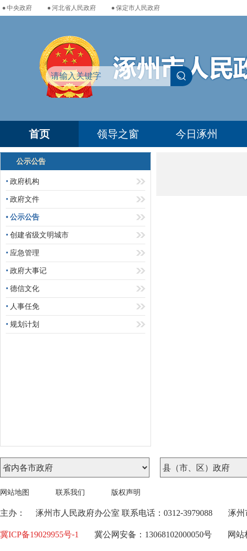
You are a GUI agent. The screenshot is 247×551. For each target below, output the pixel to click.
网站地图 (14, 492)
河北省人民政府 (74, 8)
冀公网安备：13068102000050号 (153, 534)
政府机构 (22, 181)
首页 (39, 134)
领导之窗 (118, 134)
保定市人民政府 (138, 8)
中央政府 (19, 8)
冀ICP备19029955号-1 (39, 534)
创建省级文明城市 (37, 235)
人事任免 (22, 306)
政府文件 (22, 199)
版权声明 (126, 492)
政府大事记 (26, 271)
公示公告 (22, 217)
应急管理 (22, 253)
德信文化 (22, 289)
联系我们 (70, 492)
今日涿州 (197, 134)
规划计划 (22, 324)
